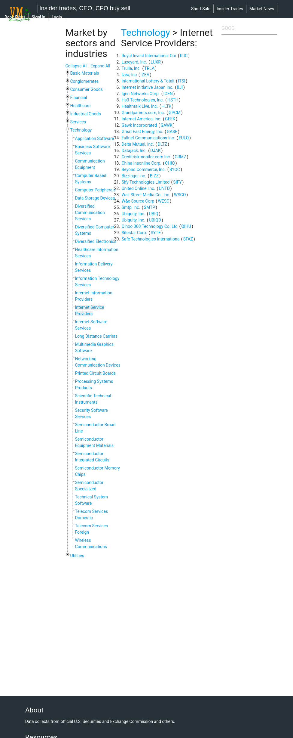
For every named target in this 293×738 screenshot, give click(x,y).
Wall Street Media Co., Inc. (145, 194)
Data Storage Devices (95, 198)
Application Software (94, 138)
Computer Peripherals (95, 190)
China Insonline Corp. (141, 163)
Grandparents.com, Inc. (143, 112)
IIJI (180, 87)
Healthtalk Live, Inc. (139, 106)
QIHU (186, 226)
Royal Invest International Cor (148, 55)
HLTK (166, 106)
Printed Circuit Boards (95, 373)
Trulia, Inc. (131, 68)
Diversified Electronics (95, 241)
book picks (15, 17)
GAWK (166, 125)
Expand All (100, 66)
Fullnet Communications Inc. (148, 137)
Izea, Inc (129, 74)
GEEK (170, 118)
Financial (78, 97)
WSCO (180, 194)
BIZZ (154, 175)
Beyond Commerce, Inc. (143, 169)
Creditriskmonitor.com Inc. (146, 156)
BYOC (174, 169)
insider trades (230, 8)
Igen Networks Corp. (140, 93)
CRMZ (180, 156)
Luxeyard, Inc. (134, 62)
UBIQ (153, 213)
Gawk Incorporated (139, 125)
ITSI (181, 81)
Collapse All (76, 66)
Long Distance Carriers (96, 336)
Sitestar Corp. (134, 232)
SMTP (149, 207)
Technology (81, 130)
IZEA (145, 74)
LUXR (156, 62)
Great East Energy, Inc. (142, 131)
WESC (163, 201)
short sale (200, 8)
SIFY (177, 182)
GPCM (175, 112)
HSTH (173, 100)
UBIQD (155, 220)
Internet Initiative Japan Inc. (147, 87)
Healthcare (80, 105)
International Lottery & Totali (147, 81)
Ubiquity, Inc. (133, 213)
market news (261, 8)
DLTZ (162, 144)
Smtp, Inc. (130, 207)
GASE (172, 131)
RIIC (184, 55)
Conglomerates (84, 81)
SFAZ (188, 239)
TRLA (149, 68)
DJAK (155, 150)
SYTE (156, 232)
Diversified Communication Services (90, 212)
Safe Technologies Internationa (150, 239)
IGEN (167, 93)
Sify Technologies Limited (145, 182)
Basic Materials (84, 73)
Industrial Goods (85, 113)
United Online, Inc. (138, 188)
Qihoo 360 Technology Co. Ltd (149, 226)
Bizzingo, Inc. (133, 175)
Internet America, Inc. (141, 118)
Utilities (77, 555)
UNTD (164, 188)
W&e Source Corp (137, 201)
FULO (184, 137)
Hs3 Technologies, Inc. (142, 100)
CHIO (170, 163)
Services (78, 121)
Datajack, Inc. (133, 150)
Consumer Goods (86, 89)
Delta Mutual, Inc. (137, 144)
